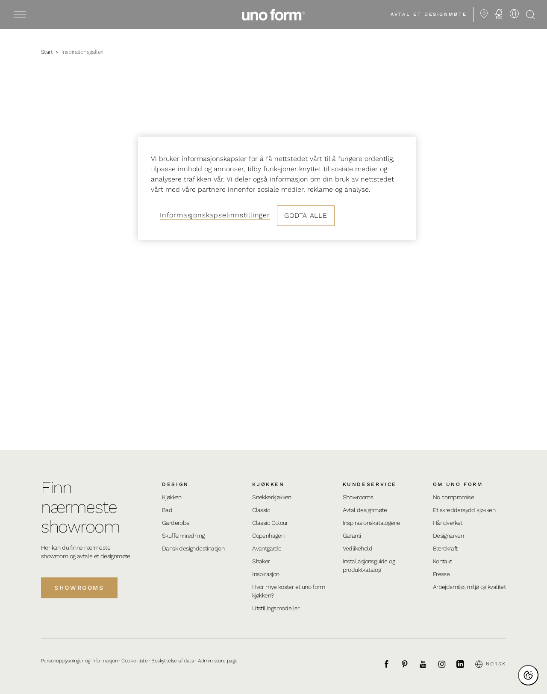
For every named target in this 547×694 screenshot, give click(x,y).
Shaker (261, 561)
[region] (277, 188)
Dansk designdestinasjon (193, 548)
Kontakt (442, 561)
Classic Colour (270, 522)
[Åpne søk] (530, 14)
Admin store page (217, 661)
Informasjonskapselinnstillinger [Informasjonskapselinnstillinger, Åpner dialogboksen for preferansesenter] (215, 215)
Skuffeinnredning (183, 535)
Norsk (490, 664)
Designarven (448, 535)
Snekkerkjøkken (271, 497)
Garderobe (176, 522)
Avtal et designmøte (429, 14)
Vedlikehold (357, 548)
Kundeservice (370, 484)
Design (175, 484)
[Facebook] (391, 664)
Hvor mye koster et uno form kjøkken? (288, 591)
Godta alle (305, 215)
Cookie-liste (134, 661)
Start (47, 52)
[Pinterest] (409, 664)
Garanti (352, 535)
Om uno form (458, 484)
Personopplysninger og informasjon (79, 661)
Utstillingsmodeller (276, 608)
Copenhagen (268, 535)
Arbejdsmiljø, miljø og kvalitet (469, 586)
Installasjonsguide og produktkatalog (369, 565)
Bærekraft (445, 548)
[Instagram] (446, 664)
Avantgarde (266, 548)
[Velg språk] (514, 14)
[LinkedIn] (464, 664)
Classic (261, 510)
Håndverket (447, 522)
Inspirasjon (265, 574)
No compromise (453, 497)
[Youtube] (427, 664)
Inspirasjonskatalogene (371, 522)
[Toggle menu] (20, 15)
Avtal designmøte (365, 510)
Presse (441, 574)
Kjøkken (172, 497)
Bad (167, 510)
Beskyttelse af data (172, 661)
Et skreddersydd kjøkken (464, 510)
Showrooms (79, 587)
